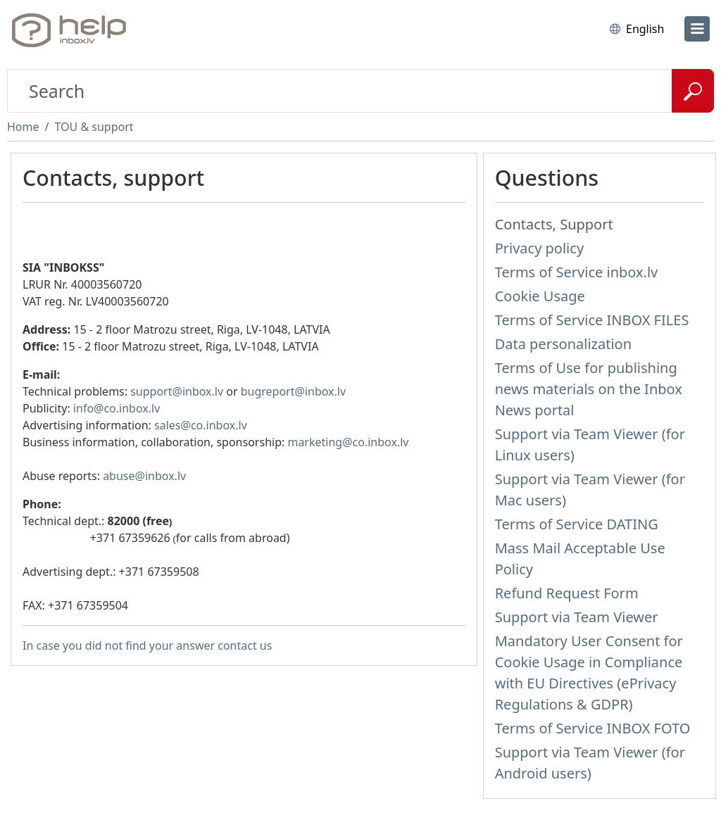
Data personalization (563, 343)
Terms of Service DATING (576, 524)
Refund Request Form (567, 593)
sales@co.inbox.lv (200, 425)
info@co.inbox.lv (116, 408)
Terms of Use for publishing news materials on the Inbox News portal (588, 389)
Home (23, 126)
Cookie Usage (540, 295)
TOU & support (93, 126)
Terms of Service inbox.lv (576, 272)
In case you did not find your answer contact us (147, 645)
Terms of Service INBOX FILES (592, 319)
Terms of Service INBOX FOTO (593, 728)
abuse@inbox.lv (144, 476)
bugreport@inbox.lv (293, 391)
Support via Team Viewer (576, 616)
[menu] (697, 29)
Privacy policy (539, 248)
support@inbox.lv (176, 391)
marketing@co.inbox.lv (347, 442)
